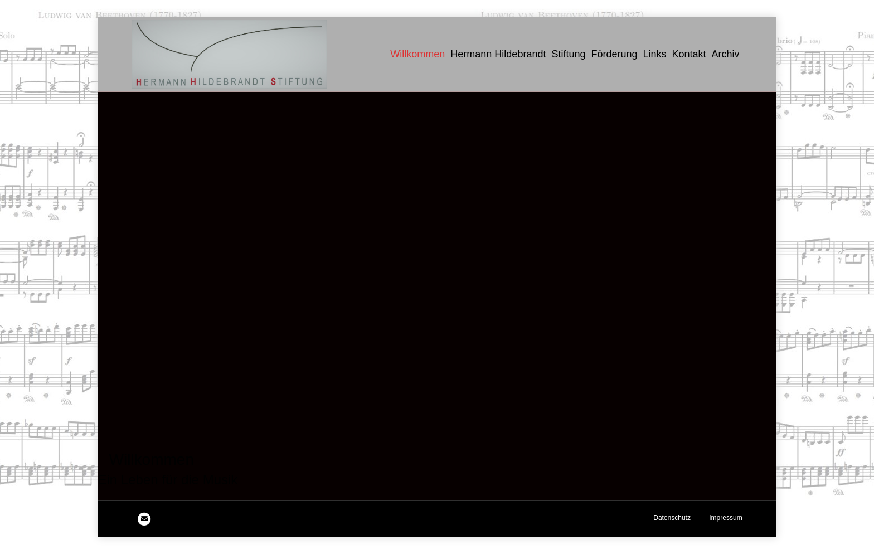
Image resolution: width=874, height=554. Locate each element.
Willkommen (417, 54)
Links (655, 54)
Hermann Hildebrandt (498, 54)
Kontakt (689, 54)
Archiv (726, 54)
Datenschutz (672, 518)
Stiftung (568, 54)
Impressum (725, 518)
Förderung (614, 54)
